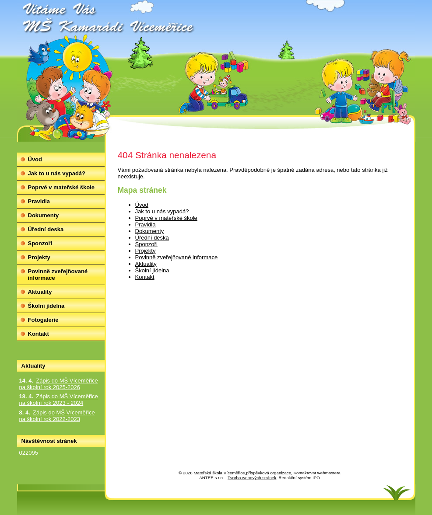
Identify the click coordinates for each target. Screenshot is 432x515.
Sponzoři (146, 244)
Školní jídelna (152, 270)
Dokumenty (149, 231)
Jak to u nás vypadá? (162, 211)
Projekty (145, 250)
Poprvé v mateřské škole (166, 218)
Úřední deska (152, 237)
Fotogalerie (43, 320)
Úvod (141, 205)
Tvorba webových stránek (252, 477)
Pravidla (145, 224)
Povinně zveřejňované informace (176, 257)
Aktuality (146, 264)
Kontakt (145, 277)
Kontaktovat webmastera (317, 472)
